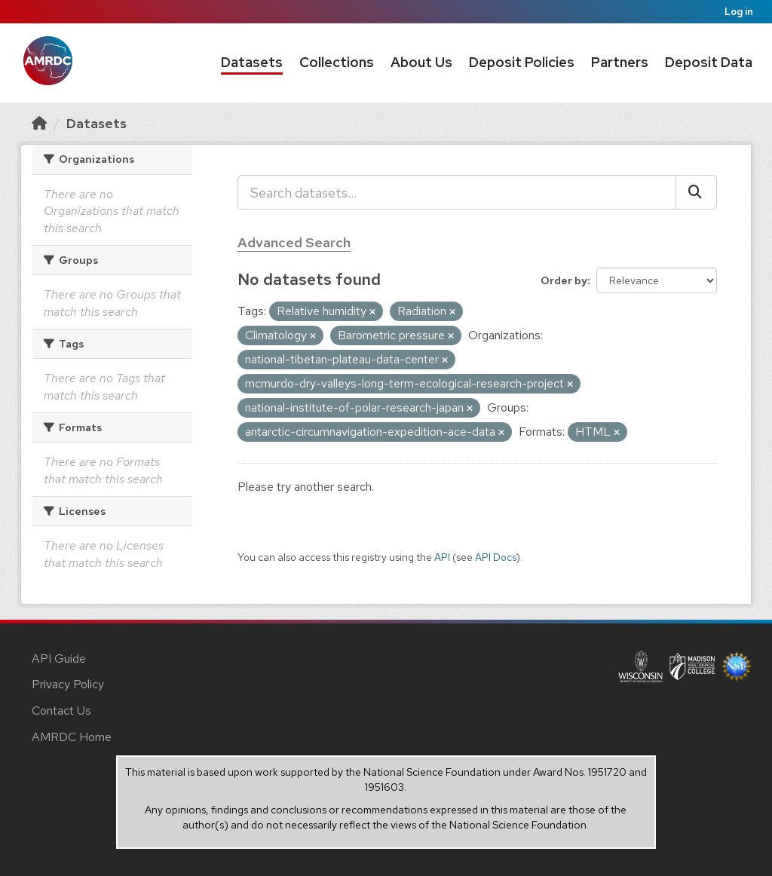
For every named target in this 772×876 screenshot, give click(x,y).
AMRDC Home (72, 737)
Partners (619, 62)
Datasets (252, 62)
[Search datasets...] (456, 192)
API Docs (495, 557)
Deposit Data (708, 62)
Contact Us (61, 710)
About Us (421, 62)
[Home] (39, 123)
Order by (564, 280)
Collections (336, 62)
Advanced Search (294, 242)
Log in (739, 11)
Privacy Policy (68, 684)
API (442, 557)
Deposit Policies (521, 62)
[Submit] (696, 192)
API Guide (59, 658)
